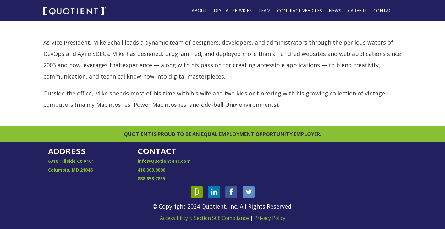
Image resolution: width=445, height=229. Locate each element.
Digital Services (233, 11)
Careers (357, 11)
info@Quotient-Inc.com (164, 161)
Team (264, 11)
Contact (383, 11)
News (335, 11)
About (199, 11)
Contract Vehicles (299, 11)
